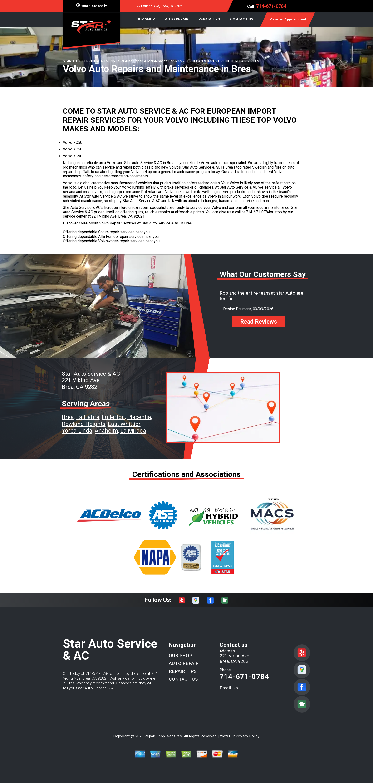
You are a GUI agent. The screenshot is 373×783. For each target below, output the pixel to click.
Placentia (139, 417)
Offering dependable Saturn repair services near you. (106, 232)
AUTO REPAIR (176, 19)
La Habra (87, 417)
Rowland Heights (83, 424)
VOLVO (256, 61)
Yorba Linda (77, 430)
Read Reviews (258, 321)
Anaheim (106, 430)
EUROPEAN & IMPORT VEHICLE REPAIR (216, 61)
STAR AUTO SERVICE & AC (84, 61)
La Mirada (133, 430)
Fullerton (113, 417)
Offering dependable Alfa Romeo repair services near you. (111, 236)
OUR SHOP (146, 19)
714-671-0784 (271, 6)
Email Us (229, 688)
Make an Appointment (287, 19)
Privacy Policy (247, 736)
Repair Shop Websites (163, 736)
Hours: (91, 6)
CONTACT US (241, 19)
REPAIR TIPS (209, 19)
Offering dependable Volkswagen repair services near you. (111, 241)
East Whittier (124, 424)
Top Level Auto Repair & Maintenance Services (145, 61)
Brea (68, 417)
